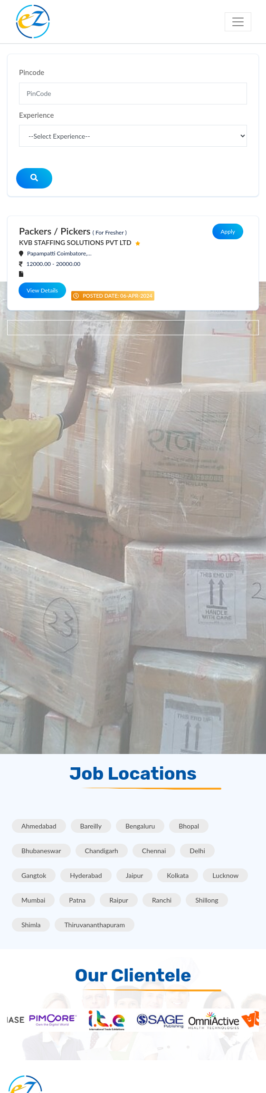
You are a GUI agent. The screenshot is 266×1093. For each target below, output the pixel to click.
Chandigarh (101, 851)
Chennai (154, 851)
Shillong (206, 900)
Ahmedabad (39, 826)
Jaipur (134, 875)
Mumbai (33, 900)
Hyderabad (86, 875)
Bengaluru (140, 826)
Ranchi (161, 900)
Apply (227, 231)
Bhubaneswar (41, 851)
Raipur (118, 900)
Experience (36, 115)
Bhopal (189, 826)
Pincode (31, 72)
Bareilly (91, 826)
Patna (77, 900)
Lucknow (225, 875)
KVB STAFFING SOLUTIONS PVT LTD (75, 242)
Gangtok (33, 875)
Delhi (197, 851)
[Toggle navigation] (238, 21)
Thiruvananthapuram (94, 925)
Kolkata (178, 875)
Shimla (30, 925)
